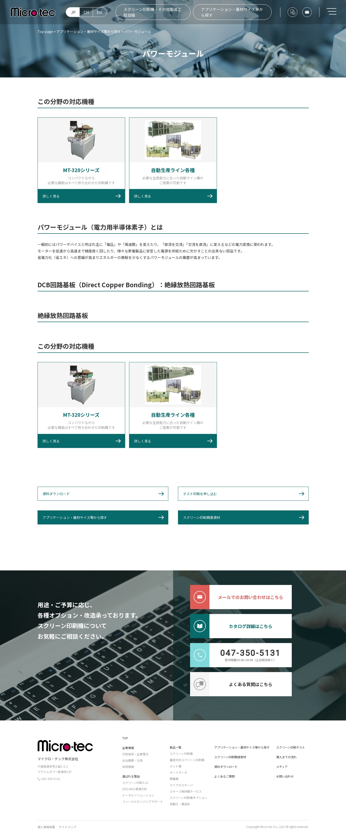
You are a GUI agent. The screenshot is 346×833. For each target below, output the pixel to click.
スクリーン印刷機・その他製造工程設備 (152, 12)
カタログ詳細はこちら (231, 626)
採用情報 (128, 767)
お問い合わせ (285, 776)
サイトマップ (67, 827)
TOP (125, 738)
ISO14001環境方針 (134, 789)
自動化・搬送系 (180, 804)
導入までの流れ (286, 757)
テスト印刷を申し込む (200, 493)
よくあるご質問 (224, 776)
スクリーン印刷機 (181, 753)
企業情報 (128, 748)
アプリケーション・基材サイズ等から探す (232, 12)
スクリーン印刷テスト (290, 747)
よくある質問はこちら (231, 684)
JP (73, 12)
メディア (282, 767)
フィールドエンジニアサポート (142, 801)
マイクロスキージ (181, 785)
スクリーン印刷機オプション (188, 797)
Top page (45, 31)
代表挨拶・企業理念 (135, 754)
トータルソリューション (138, 795)
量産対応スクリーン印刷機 (187, 760)
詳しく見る (51, 196)
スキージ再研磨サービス (186, 791)
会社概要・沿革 (132, 760)
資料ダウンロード (56, 493)
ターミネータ (178, 772)
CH (86, 12)
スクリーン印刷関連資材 (201, 517)
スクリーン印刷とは (135, 782)
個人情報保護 (46, 827)
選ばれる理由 (131, 776)
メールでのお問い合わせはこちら (236, 597)
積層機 (174, 779)
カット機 (175, 766)
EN (99, 12)
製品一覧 (175, 747)
